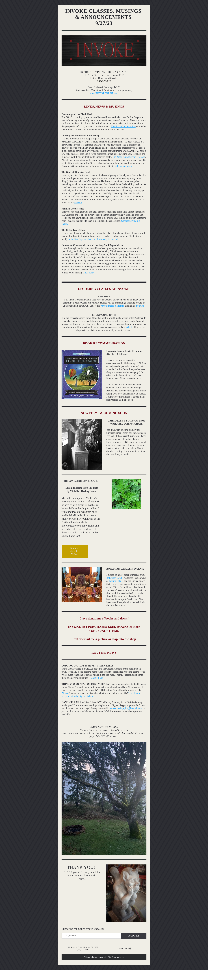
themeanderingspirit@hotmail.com (125, 708)
